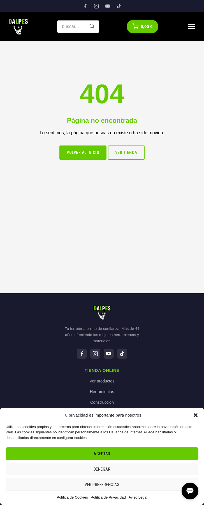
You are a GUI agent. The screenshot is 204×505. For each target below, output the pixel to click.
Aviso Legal (138, 497)
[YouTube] (108, 6)
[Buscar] (92, 26)
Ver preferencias (102, 484)
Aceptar (102, 453)
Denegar (102, 469)
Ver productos (102, 381)
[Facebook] (85, 6)
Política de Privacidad (108, 497)
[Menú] (191, 26)
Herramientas (102, 391)
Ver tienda (126, 152)
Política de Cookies (72, 497)
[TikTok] (119, 6)
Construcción (102, 402)
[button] (195, 415)
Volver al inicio (83, 152)
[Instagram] (96, 6)
